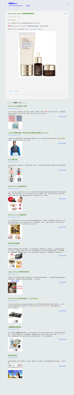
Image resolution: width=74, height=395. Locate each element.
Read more (62, 116)
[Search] (68, 4)
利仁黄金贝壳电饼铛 (14, 243)
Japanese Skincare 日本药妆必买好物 (18, 272)
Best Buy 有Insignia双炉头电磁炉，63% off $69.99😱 (23, 298)
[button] (65, 14)
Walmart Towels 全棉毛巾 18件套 (17, 106)
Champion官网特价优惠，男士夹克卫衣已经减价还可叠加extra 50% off (28, 133)
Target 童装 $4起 (12, 159)
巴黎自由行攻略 (12, 355)
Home (28, 5)
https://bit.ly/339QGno (33, 29)
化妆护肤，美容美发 (13, 91)
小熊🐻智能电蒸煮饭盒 (14, 327)
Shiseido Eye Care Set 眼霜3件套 (17, 215)
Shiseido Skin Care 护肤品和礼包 (17, 186)
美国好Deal (13, 3)
